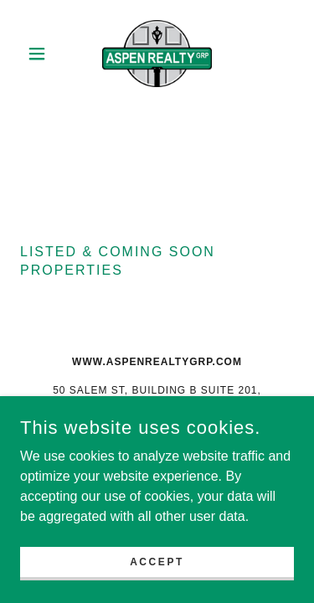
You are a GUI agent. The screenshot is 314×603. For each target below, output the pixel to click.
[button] (40, 53)
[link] (156, 53)
